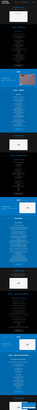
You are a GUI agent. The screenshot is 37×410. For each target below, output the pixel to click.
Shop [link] (18, 2)
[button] (30, 2)
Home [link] (16, 2)
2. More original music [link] (24, 2)
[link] (7, 3)
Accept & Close (28, 407)
